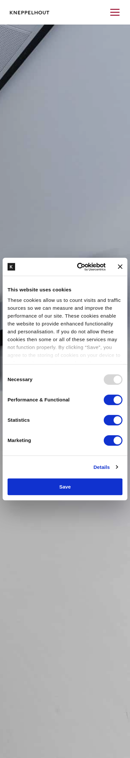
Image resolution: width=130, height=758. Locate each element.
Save (65, 487)
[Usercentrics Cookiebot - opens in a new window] (79, 267)
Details (102, 467)
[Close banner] (120, 267)
